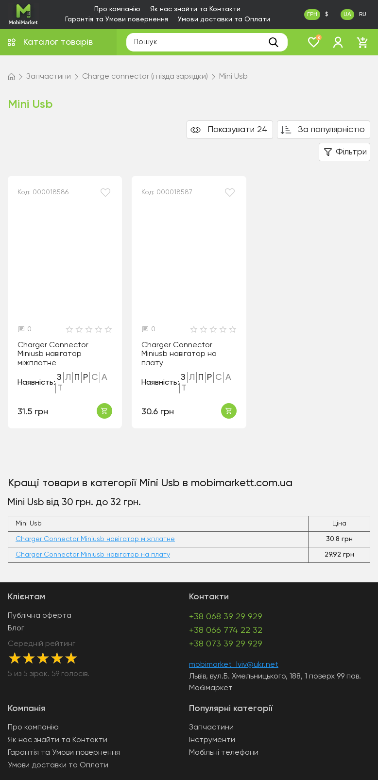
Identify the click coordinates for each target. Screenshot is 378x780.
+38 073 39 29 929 (225, 644)
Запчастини (211, 727)
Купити (104, 411)
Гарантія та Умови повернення (116, 19)
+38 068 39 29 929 (225, 616)
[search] (273, 42)
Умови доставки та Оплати (224, 19)
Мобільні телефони (223, 753)
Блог (16, 628)
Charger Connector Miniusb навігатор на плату (179, 354)
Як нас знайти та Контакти (195, 9)
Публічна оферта (39, 616)
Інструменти (212, 740)
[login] (338, 42)
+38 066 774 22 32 (225, 630)
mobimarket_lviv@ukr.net (233, 665)
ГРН (312, 14)
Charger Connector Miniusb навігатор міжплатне (52, 354)
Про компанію (117, 9)
